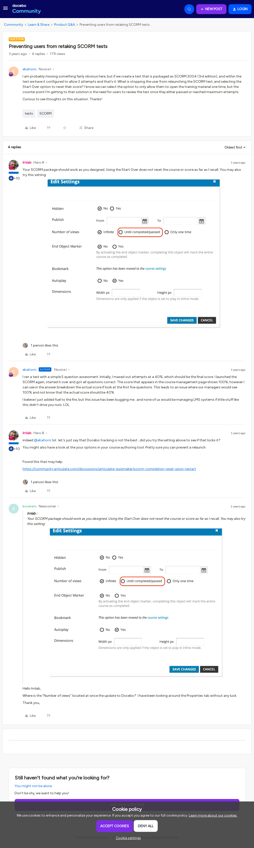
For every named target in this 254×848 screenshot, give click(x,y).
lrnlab (27, 162)
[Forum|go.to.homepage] (26, 9)
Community (13, 25)
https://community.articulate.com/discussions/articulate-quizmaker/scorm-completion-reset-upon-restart (109, 469)
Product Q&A (64, 25)
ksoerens (30, 506)
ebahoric (30, 69)
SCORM (45, 113)
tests (29, 113)
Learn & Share (38, 25)
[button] (5, 10)
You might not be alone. (34, 786)
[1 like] (40, 345)
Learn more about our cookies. (213, 815)
